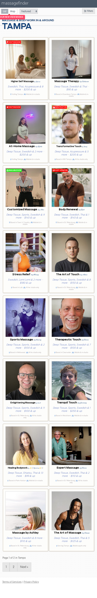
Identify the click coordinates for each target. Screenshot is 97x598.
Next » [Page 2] (24, 567)
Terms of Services (12, 581)
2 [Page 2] (13, 567)
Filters (88, 11)
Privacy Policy (31, 581)
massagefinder (14, 4)
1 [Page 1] (6, 567)
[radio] (4, 11)
